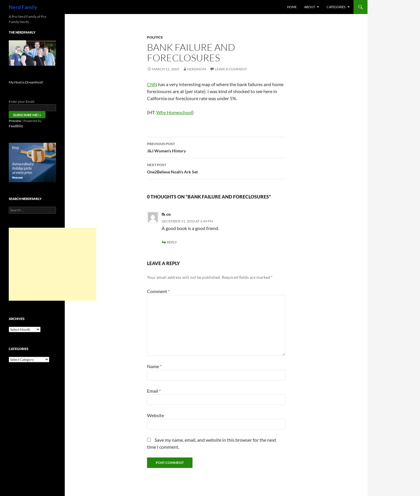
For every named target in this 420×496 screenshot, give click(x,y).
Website (155, 415)
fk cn (166, 214)
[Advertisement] (52, 264)
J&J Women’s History (216, 146)
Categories (336, 7)
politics (155, 37)
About (309, 7)
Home (292, 7)
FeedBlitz (16, 126)
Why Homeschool (174, 112)
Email (154, 391)
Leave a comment (231, 69)
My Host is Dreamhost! (26, 82)
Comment (158, 291)
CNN (152, 84)
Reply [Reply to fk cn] (172, 242)
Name (154, 366)
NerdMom (196, 69)
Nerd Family (23, 7)
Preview (15, 121)
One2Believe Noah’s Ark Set (216, 167)
